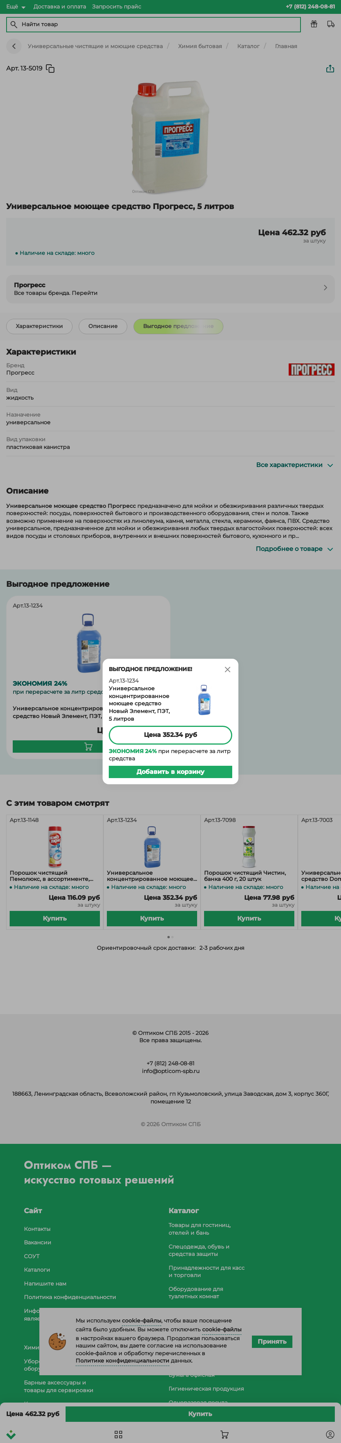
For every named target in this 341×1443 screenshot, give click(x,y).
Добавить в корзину (170, 771)
